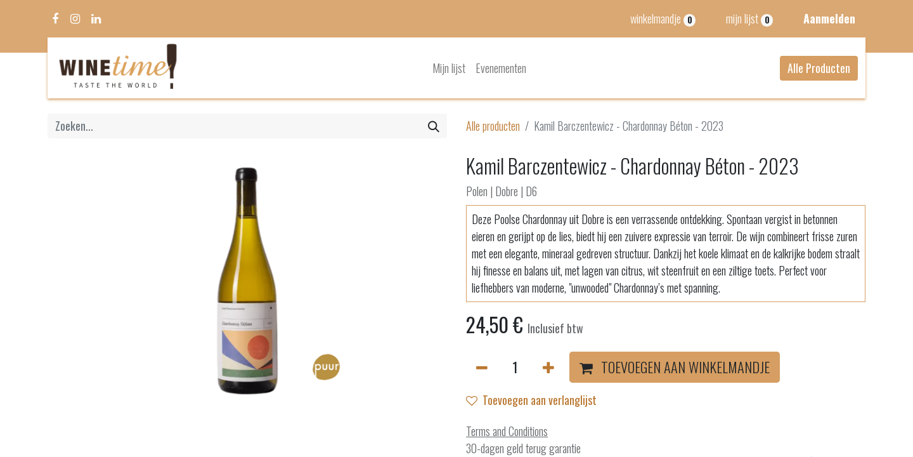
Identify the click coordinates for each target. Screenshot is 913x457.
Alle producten (493, 125)
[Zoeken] (433, 126)
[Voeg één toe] (548, 367)
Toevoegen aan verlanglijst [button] (531, 400)
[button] (674, 367)
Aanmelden (829, 18)
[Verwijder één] (482, 367)
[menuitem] (448, 68)
